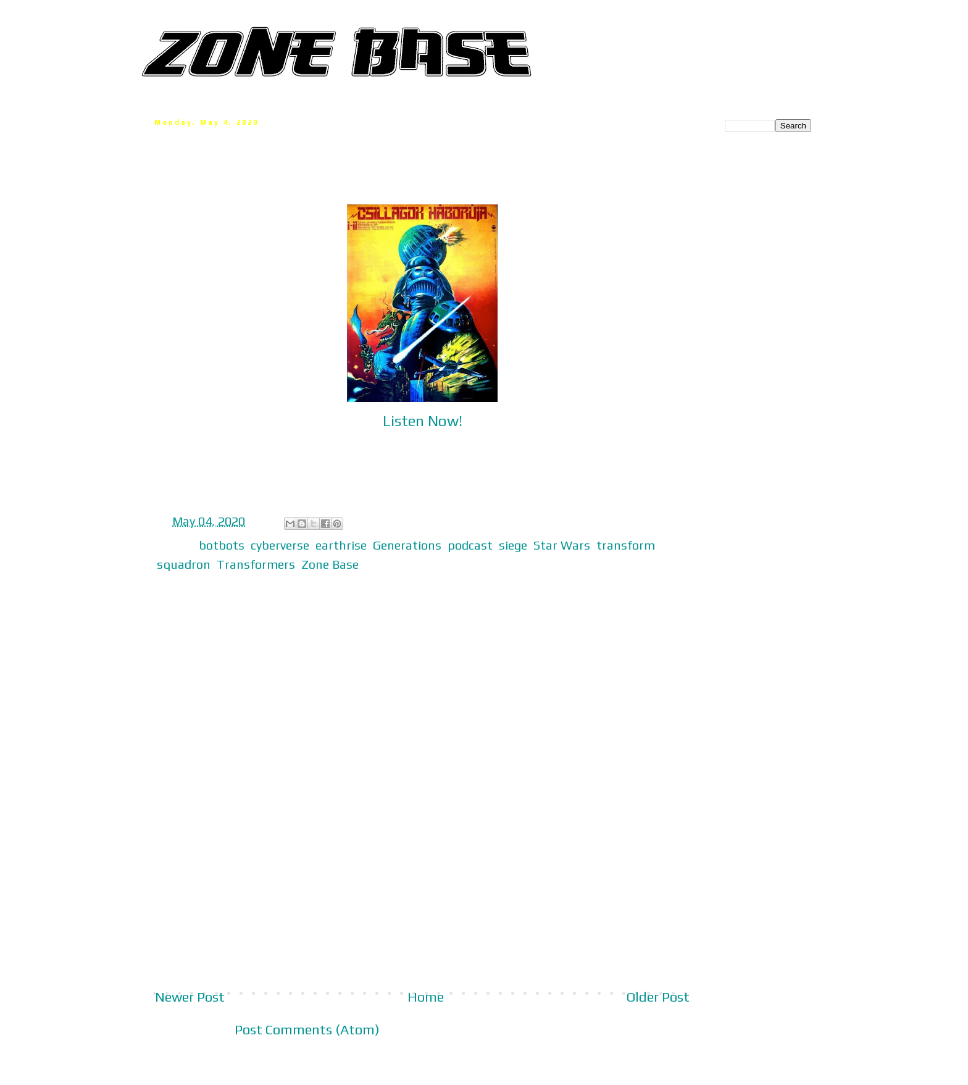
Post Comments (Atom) (307, 1029)
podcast (470, 545)
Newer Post (190, 997)
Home (425, 997)
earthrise (341, 545)
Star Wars (561, 545)
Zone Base (330, 564)
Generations (407, 545)
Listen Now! (422, 420)
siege (513, 545)
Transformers (256, 564)
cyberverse (280, 545)
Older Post (658, 997)
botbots (221, 545)
